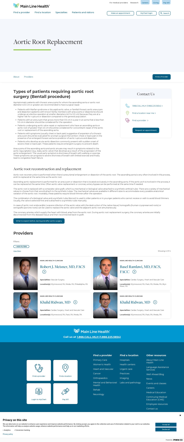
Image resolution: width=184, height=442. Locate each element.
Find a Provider (161, 77)
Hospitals (125, 360)
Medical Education (156, 392)
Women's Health (102, 364)
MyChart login (146, 13)
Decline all (166, 429)
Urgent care (126, 369)
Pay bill (166, 3)
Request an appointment (150, 130)
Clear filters (17, 251)
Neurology (98, 394)
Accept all (166, 425)
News (149, 379)
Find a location (129, 355)
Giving (156, 3)
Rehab (96, 389)
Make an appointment (120, 13)
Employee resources (157, 404)
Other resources (156, 355)
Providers (28, 77)
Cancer (97, 373)
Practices (124, 373)
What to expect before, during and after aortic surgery (39, 221)
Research (134, 3)
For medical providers (118, 3)
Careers (145, 3)
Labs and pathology (130, 382)
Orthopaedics (100, 378)
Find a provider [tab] (21, 12)
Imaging (124, 378)
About (16, 77)
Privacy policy (8, 434)
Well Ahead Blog (155, 374)
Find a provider (102, 355)
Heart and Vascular (103, 369)
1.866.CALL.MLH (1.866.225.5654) (99, 337)
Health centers (127, 364)
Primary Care (100, 360)
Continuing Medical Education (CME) (156, 398)
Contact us (152, 408)
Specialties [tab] (61, 12)
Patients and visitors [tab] (83, 12)
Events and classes (156, 383)
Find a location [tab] (43, 12)
